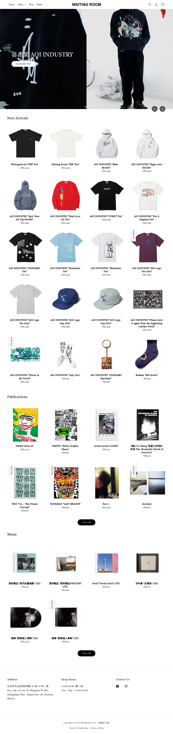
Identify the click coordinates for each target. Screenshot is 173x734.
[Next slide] (162, 109)
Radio (40, 4)
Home (12, 4)
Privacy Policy (97, 728)
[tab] (83, 106)
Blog (31, 4)
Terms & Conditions (78, 728)
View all (86, 522)
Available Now (23, 63)
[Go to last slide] (155, 109)
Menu (20, 4)
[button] (150, 4)
